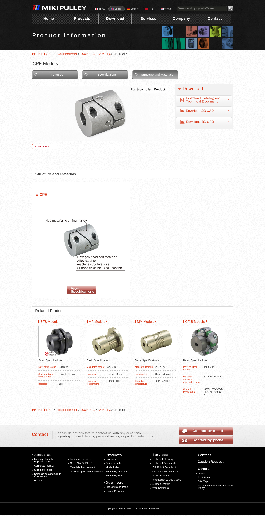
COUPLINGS (87, 54)
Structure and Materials (157, 74)
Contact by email (206, 431)
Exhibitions (204, 477)
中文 (149, 8)
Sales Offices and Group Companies (47, 475)
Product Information (67, 54)
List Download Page (117, 487)
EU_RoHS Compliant (164, 467)
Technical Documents (164, 463)
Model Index (112, 467)
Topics (201, 473)
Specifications (107, 74)
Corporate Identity (44, 465)
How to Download (115, 491)
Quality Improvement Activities (86, 471)
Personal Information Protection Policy (215, 487)
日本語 (100, 8)
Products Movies (161, 475)
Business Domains (80, 459)
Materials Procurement (82, 467)
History (38, 480)
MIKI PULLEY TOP (42, 54)
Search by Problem (116, 471)
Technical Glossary (162, 459)
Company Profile (43, 469)
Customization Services (165, 471)
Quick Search (113, 463)
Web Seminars (160, 488)
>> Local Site (41, 146)
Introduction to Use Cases (166, 479)
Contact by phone (206, 440)
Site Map (203, 481)
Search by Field (114, 475)
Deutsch (133, 8)
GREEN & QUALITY (81, 463)
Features (57, 74)
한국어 (166, 8)
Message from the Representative (44, 460)
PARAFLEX (104, 54)
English (116, 8)
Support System (161, 483)
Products (111, 459)
